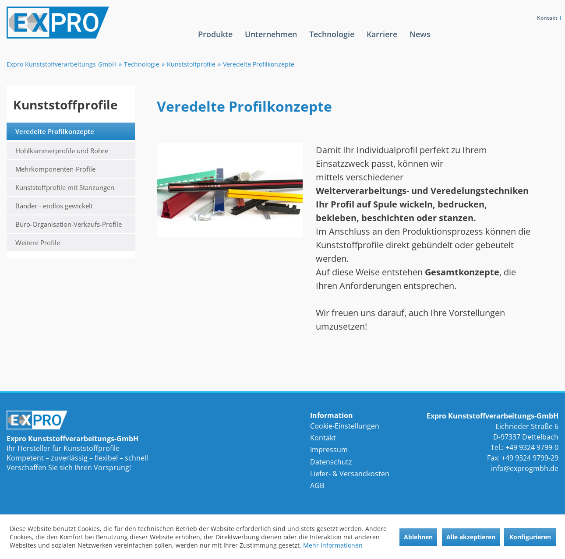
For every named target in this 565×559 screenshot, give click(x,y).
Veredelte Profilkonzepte (54, 131)
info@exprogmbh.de (524, 468)
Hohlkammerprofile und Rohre (61, 150)
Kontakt (547, 17)
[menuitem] (215, 41)
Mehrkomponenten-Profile (55, 169)
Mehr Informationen (333, 545)
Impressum (329, 449)
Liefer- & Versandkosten (349, 473)
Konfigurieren (530, 537)
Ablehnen (418, 537)
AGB (317, 485)
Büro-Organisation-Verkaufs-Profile (68, 224)
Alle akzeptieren (470, 537)
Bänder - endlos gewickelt (54, 205)
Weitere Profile (37, 242)
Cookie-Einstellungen (344, 426)
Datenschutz (331, 462)
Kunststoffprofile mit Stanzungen (64, 187)
